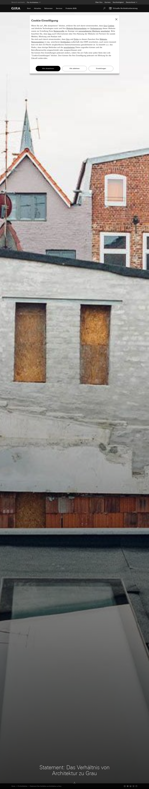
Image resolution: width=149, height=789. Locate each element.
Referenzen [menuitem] (48, 8)
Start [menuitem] (29, 8)
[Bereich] (33, 2)
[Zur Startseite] (15, 8)
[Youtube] (127, 786)
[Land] (132, 2)
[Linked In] (130, 786)
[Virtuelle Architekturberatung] (123, 8)
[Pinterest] (136, 786)
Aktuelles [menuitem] (37, 8)
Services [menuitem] (59, 8)
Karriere (108, 2)
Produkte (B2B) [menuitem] (71, 8)
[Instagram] (125, 786)
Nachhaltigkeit (118, 2)
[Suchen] (104, 8)
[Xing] (133, 786)
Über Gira (98, 2)
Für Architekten (22, 786)
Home (13, 786)
